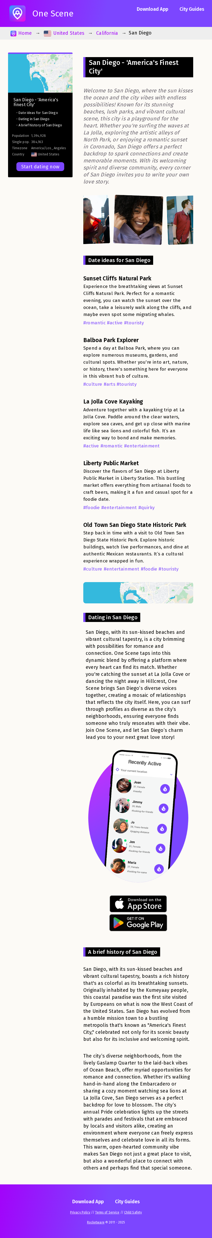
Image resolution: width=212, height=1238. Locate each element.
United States (64, 33)
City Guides (191, 9)
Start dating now (40, 167)
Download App (152, 9)
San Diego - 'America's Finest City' (35, 102)
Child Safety (133, 1212)
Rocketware (96, 1222)
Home (21, 33)
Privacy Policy (80, 1212)
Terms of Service (107, 1212)
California (107, 33)
